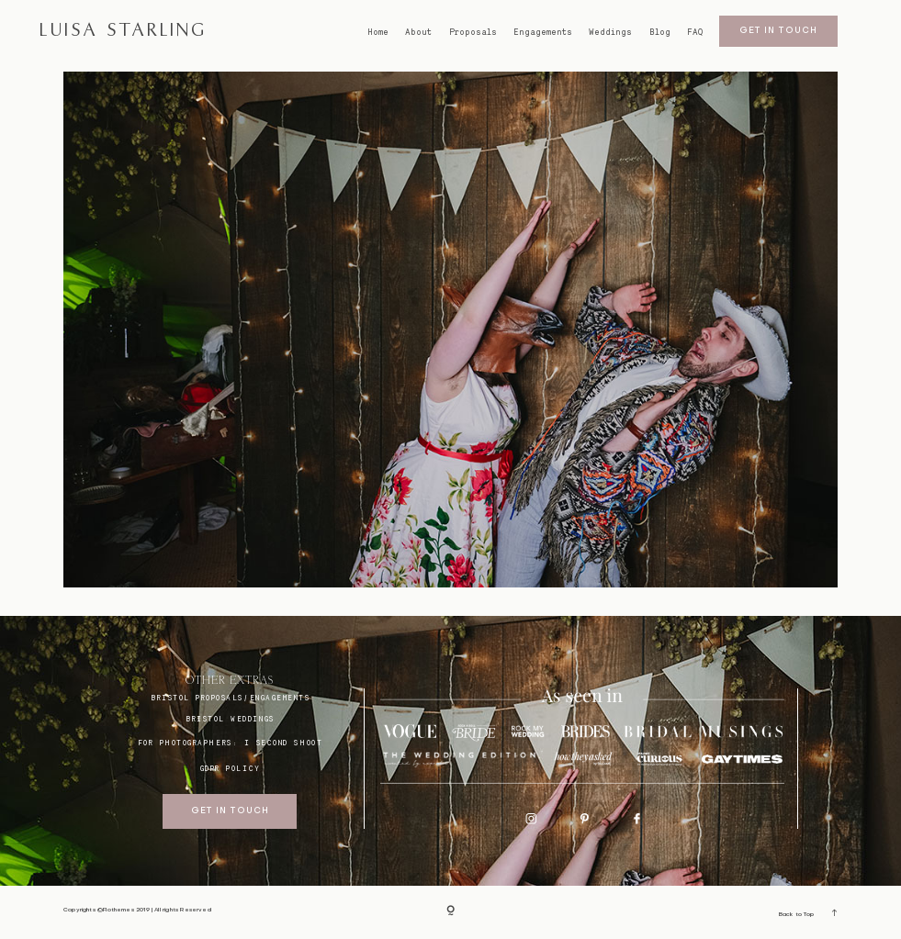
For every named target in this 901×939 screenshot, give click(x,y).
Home (378, 32)
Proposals (473, 32)
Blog (659, 32)
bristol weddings (230, 719)
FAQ (695, 32)
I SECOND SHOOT (283, 743)
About (418, 32)
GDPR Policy (230, 769)
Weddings (610, 32)
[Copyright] (450, 913)
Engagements (542, 32)
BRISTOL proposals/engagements (230, 698)
